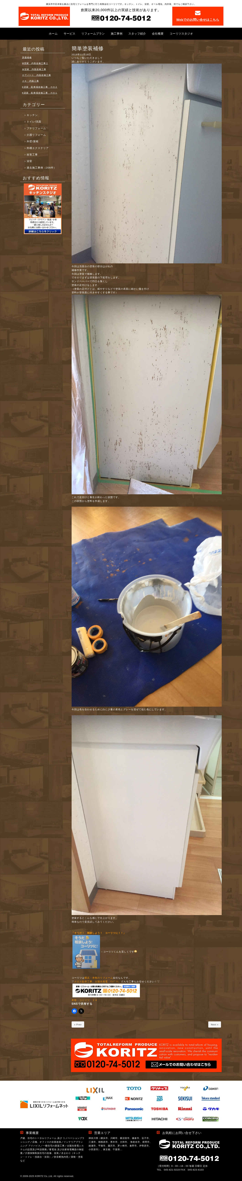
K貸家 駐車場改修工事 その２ (39, 87)
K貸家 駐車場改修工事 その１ (39, 93)
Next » (214, 1024)
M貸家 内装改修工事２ (35, 63)
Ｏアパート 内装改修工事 (36, 75)
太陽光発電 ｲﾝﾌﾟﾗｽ (106, 981)
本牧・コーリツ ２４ (84, 1000)
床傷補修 (27, 57)
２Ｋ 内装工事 (30, 81)
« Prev (78, 1024)
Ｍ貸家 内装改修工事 (34, 69)
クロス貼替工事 (83, 981)
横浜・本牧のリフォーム (99, 978)
